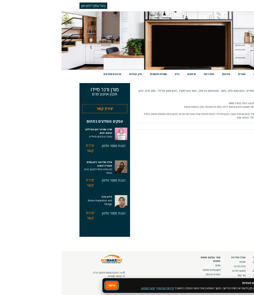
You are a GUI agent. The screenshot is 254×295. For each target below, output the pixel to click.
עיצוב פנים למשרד (126, 90)
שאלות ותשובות (96, 74)
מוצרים (180, 74)
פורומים (194, 270)
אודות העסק (230, 99)
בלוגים (195, 266)
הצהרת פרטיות (151, 274)
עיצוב (161, 90)
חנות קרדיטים (242, 266)
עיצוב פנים (89, 90)
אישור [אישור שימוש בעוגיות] (50, 285)
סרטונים (130, 74)
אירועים (165, 74)
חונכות (181, 261)
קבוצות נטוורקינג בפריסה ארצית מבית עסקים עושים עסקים (211, 274)
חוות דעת (147, 74)
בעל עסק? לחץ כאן (32, 6)
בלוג (115, 74)
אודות (156, 265)
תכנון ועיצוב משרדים (194, 90)
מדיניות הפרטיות (104, 288)
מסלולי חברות (217, 261)
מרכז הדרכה (178, 266)
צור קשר (180, 275)
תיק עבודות (74, 74)
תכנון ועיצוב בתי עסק (147, 90)
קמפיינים (219, 266)
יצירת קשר (43, 108)
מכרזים (220, 282)
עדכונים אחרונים (51, 74)
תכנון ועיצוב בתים (174, 90)
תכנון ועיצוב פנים (214, 90)
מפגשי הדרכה (177, 270)
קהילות (195, 275)
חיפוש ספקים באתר (239, 261)
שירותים (196, 74)
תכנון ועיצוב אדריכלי (105, 90)
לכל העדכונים (226, 135)
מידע (211, 74)
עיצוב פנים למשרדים (213, 94)
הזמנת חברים (242, 270)
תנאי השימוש (86, 288)
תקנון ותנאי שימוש (150, 270)
